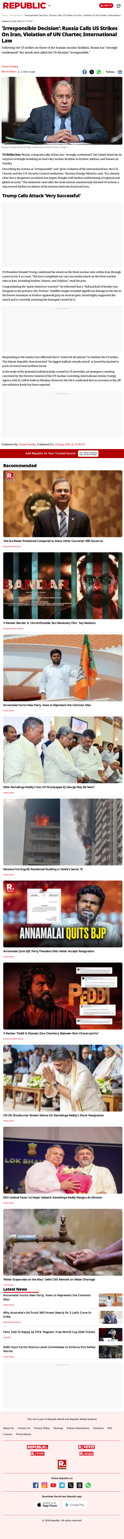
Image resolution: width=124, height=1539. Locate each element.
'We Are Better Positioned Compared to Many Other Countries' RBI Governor (53, 541)
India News (9, 711)
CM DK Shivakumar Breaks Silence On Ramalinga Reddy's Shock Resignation (53, 1115)
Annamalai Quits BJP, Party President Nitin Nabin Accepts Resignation (48, 951)
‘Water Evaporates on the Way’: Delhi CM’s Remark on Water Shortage (49, 1279)
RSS (5, 1435)
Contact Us (25, 1428)
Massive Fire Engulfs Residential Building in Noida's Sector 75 (43, 869)
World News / (17, 15)
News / (5, 15)
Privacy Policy (44, 1428)
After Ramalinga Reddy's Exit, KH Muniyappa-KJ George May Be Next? (48, 787)
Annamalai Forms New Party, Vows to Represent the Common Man (47, 705)
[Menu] (117, 6)
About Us (9, 1428)
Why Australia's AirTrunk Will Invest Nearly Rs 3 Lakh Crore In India (47, 1315)
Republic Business (12, 546)
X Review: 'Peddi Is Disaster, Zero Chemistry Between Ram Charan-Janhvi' (51, 1033)
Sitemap (61, 1428)
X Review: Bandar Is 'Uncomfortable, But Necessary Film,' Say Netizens (49, 623)
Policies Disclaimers (82, 1428)
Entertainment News (14, 629)
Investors (103, 1428)
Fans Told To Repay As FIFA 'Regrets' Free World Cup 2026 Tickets (49, 1332)
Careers (16, 1435)
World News (9, 72)
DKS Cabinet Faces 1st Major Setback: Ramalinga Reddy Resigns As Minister (52, 1197)
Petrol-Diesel (33, 1435)
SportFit (7, 1337)
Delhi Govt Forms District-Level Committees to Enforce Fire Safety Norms (49, 1349)
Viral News (9, 1285)
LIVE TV (106, 5)
